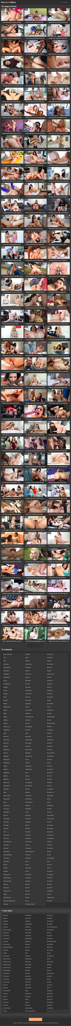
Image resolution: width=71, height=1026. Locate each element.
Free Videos (11, 2)
